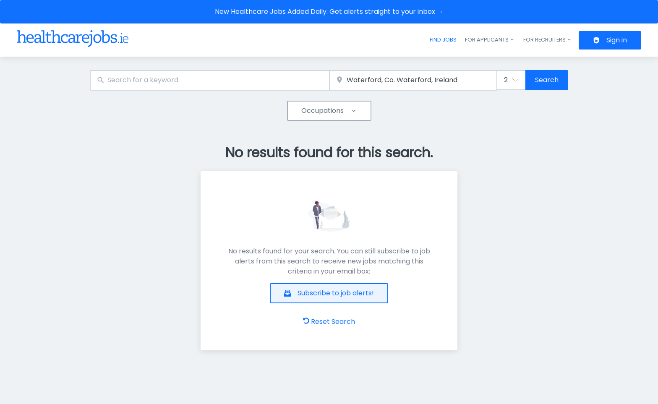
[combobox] (209, 80)
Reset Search (329, 321)
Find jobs (443, 39)
